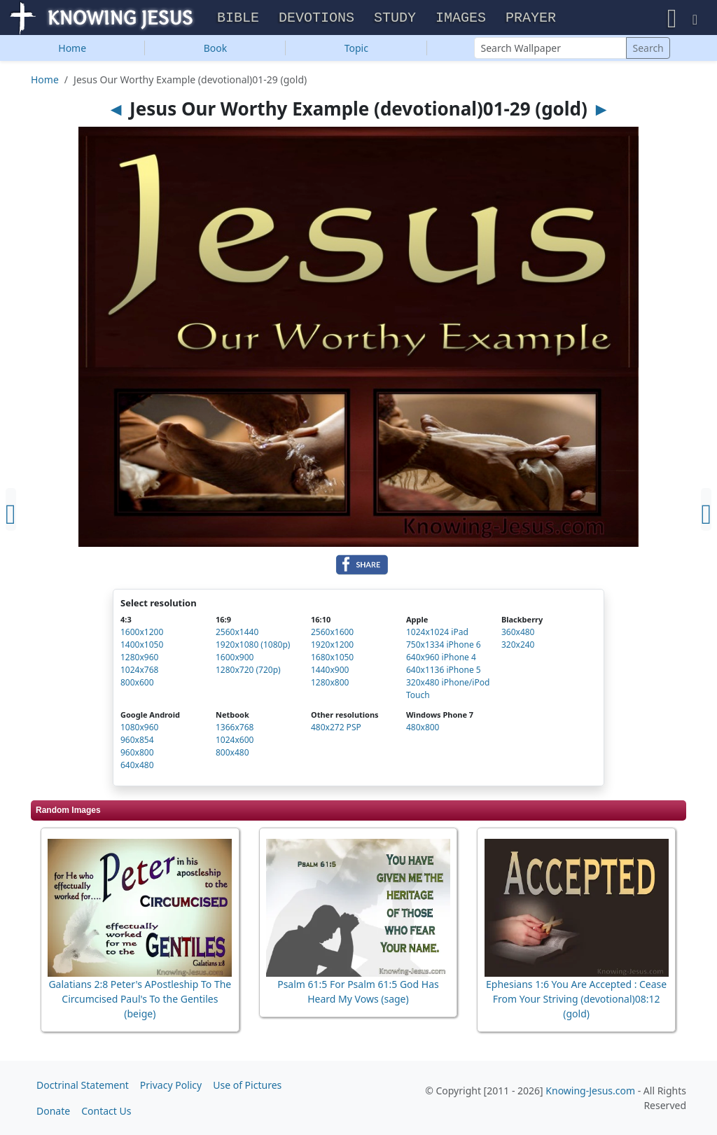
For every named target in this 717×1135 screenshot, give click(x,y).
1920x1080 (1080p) (253, 646)
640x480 (137, 766)
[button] (672, 18)
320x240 (518, 646)
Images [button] (461, 18)
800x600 (137, 684)
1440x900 (330, 671)
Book (216, 49)
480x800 (423, 728)
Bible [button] (238, 18)
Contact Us (106, 1110)
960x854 (137, 741)
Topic (356, 49)
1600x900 (234, 658)
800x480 (232, 754)
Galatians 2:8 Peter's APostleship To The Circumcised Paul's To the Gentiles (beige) (139, 1000)
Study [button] (395, 18)
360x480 (518, 633)
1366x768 (234, 728)
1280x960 (139, 658)
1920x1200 (332, 646)
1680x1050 (332, 658)
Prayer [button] (531, 18)
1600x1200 (141, 633)
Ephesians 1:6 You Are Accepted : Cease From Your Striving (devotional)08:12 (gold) (576, 1000)
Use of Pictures (247, 1085)
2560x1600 (332, 633)
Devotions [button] (316, 18)
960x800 (137, 754)
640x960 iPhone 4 (441, 658)
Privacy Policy (171, 1085)
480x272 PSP (336, 728)
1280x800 (330, 684)
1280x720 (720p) (248, 671)
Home (72, 49)
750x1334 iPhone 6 (443, 646)
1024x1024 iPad (437, 633)
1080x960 (139, 728)
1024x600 (234, 741)
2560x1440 (237, 633)
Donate (53, 1110)
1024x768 (139, 671)
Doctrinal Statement (82, 1085)
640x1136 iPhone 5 (443, 671)
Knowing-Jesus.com (590, 1090)
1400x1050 (141, 646)
